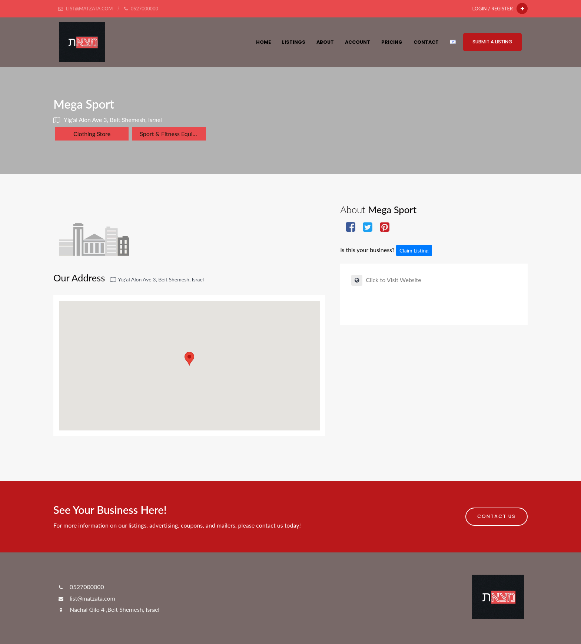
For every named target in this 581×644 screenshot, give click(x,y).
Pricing (391, 42)
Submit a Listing (492, 42)
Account (357, 42)
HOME (263, 42)
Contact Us (496, 516)
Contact (426, 42)
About (325, 42)
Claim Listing (413, 250)
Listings (293, 42)
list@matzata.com (86, 598)
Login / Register (492, 8)
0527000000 (80, 586)
